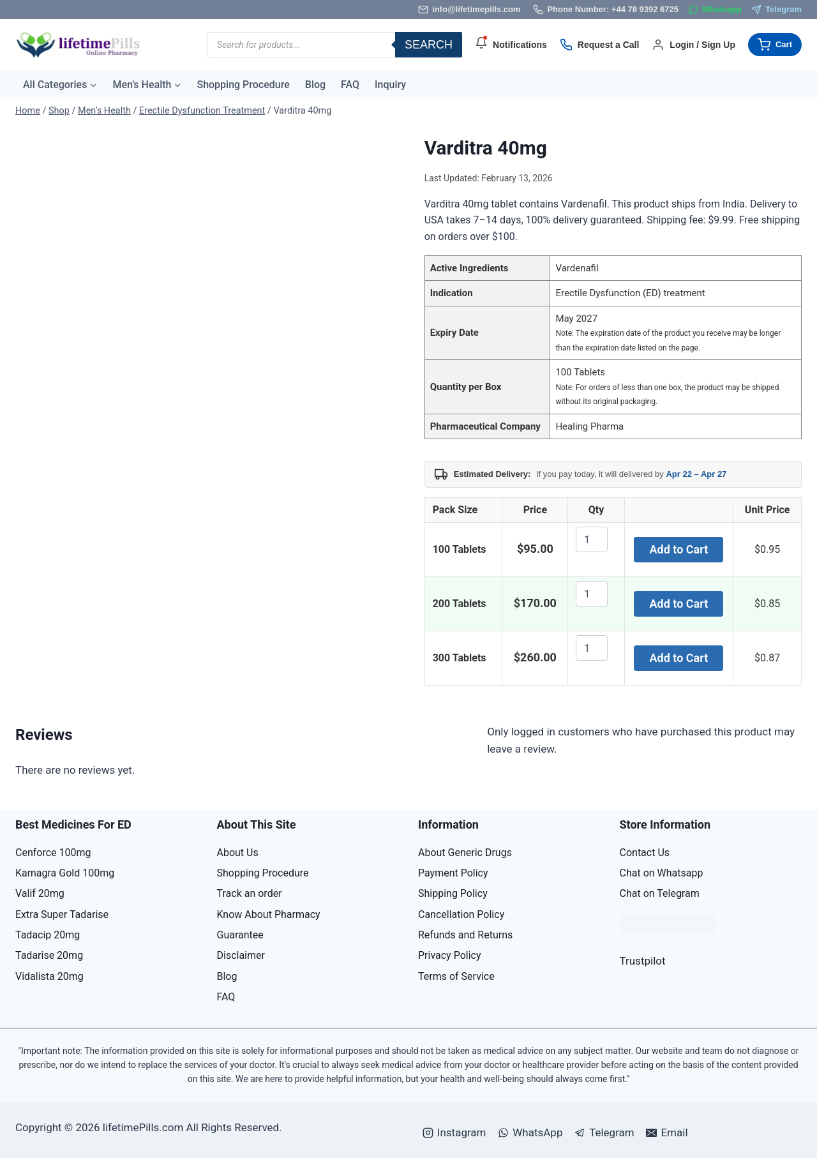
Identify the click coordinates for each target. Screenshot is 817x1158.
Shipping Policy (453, 893)
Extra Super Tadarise (62, 914)
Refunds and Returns (465, 935)
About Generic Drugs (465, 852)
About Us (238, 852)
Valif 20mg (39, 893)
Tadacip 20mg (47, 935)
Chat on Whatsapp (661, 873)
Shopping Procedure (243, 85)
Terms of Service (456, 976)
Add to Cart (679, 549)
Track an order (249, 893)
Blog (315, 85)
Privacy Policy (449, 955)
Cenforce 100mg (53, 852)
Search (429, 44)
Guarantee (240, 935)
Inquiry (390, 85)
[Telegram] (776, 10)
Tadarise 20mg (49, 955)
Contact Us (645, 852)
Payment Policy (453, 873)
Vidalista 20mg (49, 976)
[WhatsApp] (715, 10)
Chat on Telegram (660, 893)
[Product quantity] (592, 539)
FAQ (350, 85)
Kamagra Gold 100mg (64, 873)
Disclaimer (241, 955)
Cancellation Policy (461, 914)
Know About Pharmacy (268, 914)
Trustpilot (643, 960)
